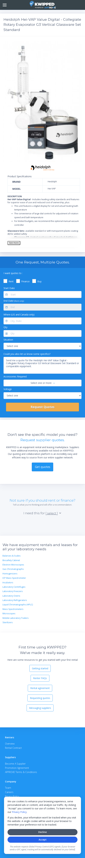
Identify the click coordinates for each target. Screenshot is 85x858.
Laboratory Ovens (11, 595)
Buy (39, 281)
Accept (43, 839)
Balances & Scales (12, 555)
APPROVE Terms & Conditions (21, 772)
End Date (14, 300)
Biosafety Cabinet (11, 560)
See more (14, 242)
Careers (9, 792)
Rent (11, 281)
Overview (10, 743)
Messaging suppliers (40, 708)
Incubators (8, 582)
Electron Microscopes (13, 564)
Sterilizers (8, 622)
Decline (42, 832)
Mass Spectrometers (13, 609)
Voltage (8, 389)
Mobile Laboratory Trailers (16, 618)
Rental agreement (40, 688)
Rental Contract (13, 747)
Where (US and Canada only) (19, 314)
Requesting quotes (40, 698)
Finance (25, 281)
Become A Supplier (15, 763)
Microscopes (9, 613)
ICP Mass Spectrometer (14, 578)
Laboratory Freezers (13, 591)
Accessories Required (15, 376)
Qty (5, 327)
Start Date (9, 288)
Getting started (40, 668)
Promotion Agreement (17, 767)
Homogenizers (10, 573)
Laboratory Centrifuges (14, 586)
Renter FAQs (40, 678)
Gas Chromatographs (13, 569)
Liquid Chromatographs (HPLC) (18, 604)
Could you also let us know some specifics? (27, 354)
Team (8, 787)
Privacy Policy (19, 812)
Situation (8, 339)
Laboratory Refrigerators (15, 600)
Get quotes (42, 467)
